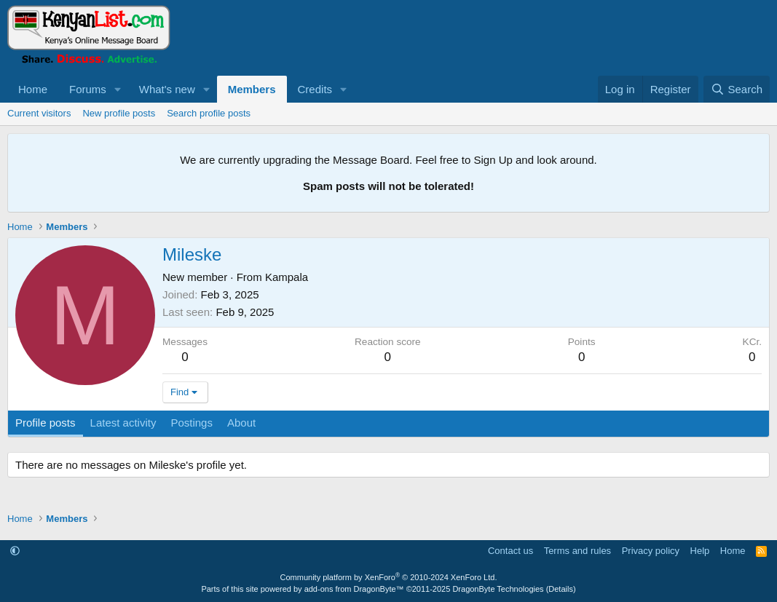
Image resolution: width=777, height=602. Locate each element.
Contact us (510, 550)
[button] (118, 89)
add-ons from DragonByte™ (354, 589)
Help (700, 550)
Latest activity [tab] (123, 422)
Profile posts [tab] (45, 422)
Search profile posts (209, 113)
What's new (167, 89)
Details (560, 589)
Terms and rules (577, 550)
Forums (87, 89)
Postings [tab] (191, 422)
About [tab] (241, 422)
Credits (315, 89)
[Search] (736, 89)
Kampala (286, 277)
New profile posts (118, 113)
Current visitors (39, 113)
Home (32, 89)
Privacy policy (650, 550)
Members (252, 89)
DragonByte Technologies (497, 589)
